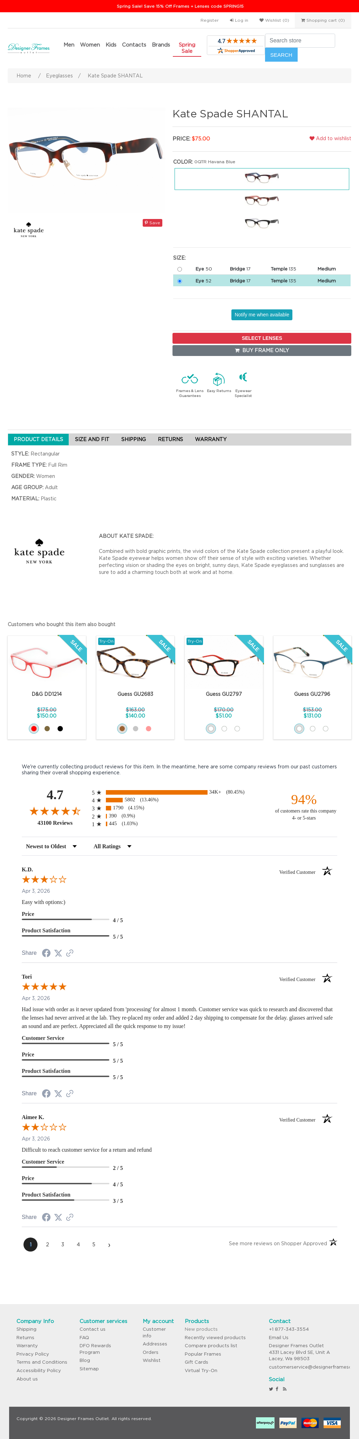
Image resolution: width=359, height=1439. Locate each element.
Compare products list (211, 1345)
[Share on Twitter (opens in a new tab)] (58, 953)
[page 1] (30, 1245)
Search (281, 55)
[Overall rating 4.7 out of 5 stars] (55, 811)
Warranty (27, 1345)
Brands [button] (161, 45)
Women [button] (90, 45)
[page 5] (93, 1244)
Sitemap (89, 1368)
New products (201, 1329)
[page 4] (78, 1244)
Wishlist (152, 1360)
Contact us (93, 1329)
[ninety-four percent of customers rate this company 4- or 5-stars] (304, 806)
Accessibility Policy (38, 1370)
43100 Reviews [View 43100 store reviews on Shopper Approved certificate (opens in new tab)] (63, 823)
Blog (85, 1360)
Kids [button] (111, 45)
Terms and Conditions (41, 1362)
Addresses (155, 1344)
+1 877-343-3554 (289, 1329)
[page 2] (47, 1244)
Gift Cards (196, 1362)
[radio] (179, 792)
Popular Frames (203, 1354)
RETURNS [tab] (170, 439)
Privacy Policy (32, 1354)
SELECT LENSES (262, 338)
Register (210, 20)
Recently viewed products (215, 1337)
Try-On (106, 641)
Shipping (26, 1329)
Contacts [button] (134, 45)
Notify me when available (262, 314)
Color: (183, 162)
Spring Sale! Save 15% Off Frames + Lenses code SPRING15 (180, 6)
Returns (25, 1337)
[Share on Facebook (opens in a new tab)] (46, 954)
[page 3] (62, 1244)
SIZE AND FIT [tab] (92, 439)
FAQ (84, 1337)
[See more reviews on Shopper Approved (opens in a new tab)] (70, 954)
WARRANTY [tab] (210, 439)
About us (27, 1379)
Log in (239, 20)
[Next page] (109, 1244)
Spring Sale (187, 48)
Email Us (279, 1337)
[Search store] (300, 41)
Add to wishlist (330, 138)
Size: (179, 258)
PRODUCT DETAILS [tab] (38, 439)
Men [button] (68, 45)
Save (152, 222)
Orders (150, 1352)
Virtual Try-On (201, 1370)
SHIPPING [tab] (133, 439)
